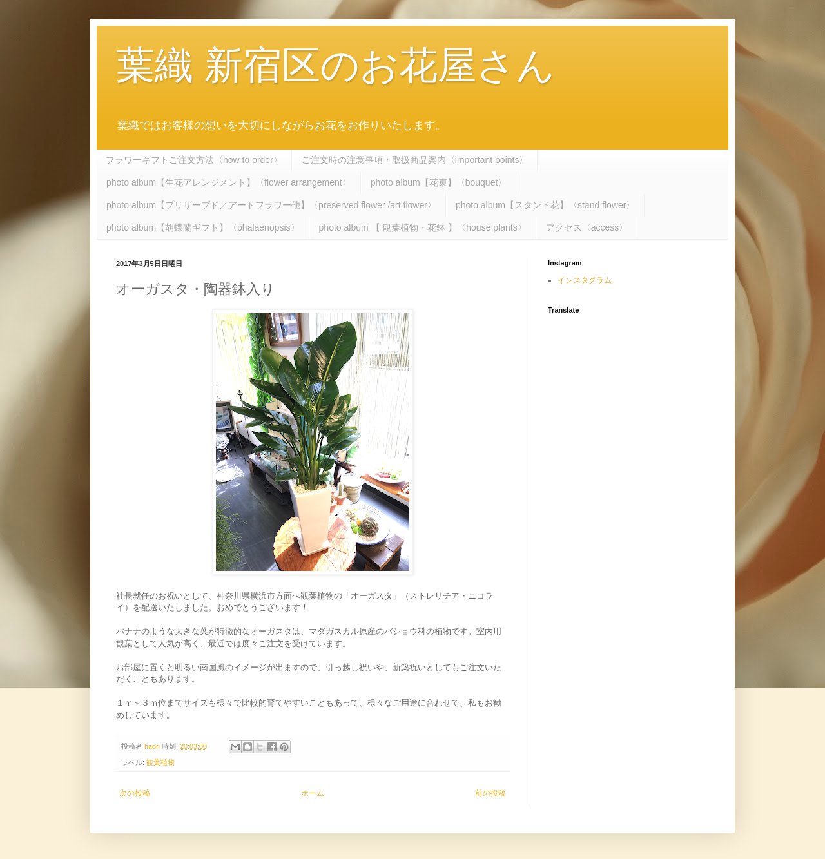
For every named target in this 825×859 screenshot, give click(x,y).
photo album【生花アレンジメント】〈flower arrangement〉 (228, 182)
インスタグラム (585, 280)
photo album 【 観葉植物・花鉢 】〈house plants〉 (423, 227)
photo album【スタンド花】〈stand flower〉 (546, 205)
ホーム (312, 793)
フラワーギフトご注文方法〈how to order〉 (194, 160)
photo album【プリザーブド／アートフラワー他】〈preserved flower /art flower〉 (271, 205)
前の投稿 (490, 793)
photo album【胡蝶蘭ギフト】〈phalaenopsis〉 (203, 227)
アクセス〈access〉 (587, 227)
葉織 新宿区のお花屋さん (335, 65)
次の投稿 (134, 793)
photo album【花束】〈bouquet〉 (439, 182)
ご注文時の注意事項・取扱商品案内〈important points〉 (415, 160)
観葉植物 (160, 762)
